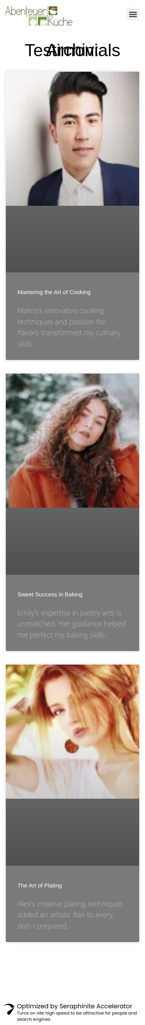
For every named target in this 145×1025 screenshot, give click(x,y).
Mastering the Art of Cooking (53, 292)
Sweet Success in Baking (49, 594)
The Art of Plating (39, 885)
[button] (132, 14)
